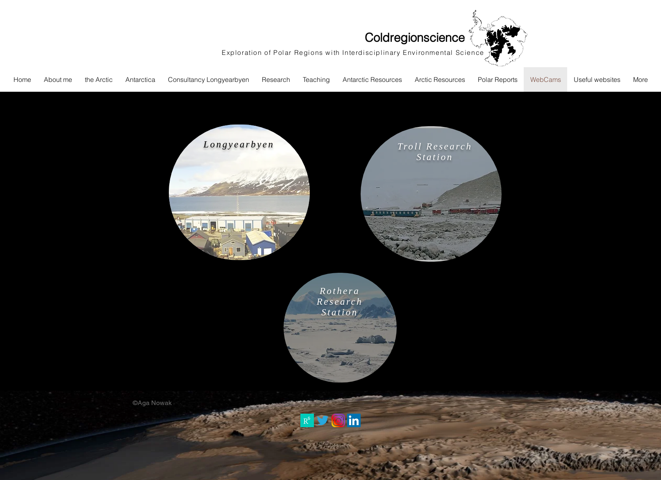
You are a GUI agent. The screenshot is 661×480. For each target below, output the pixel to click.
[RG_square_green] (307, 420)
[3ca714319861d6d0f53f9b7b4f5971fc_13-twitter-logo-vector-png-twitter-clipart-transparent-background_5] (322, 420)
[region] (239, 192)
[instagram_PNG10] (338, 420)
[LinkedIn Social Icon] (354, 420)
